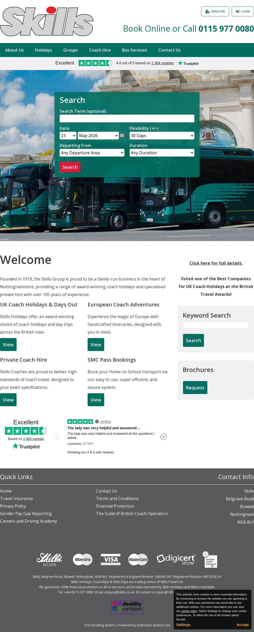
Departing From (75, 145)
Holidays (43, 50)
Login (245, 11)
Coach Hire (100, 50)
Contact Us (169, 50)
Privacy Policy (13, 506)
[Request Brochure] (195, 388)
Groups (70, 50)
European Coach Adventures (123, 304)
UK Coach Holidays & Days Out (38, 304)
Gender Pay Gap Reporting (26, 513)
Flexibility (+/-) (144, 128)
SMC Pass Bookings (112, 359)
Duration (138, 145)
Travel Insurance (16, 498)
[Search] (127, 118)
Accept (243, 625)
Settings (183, 625)
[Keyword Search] (216, 325)
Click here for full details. (216, 263)
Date (64, 128)
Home (6, 491)
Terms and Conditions (117, 498)
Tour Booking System (99, 625)
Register (218, 11)
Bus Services (134, 50)
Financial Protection (115, 506)
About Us (14, 50)
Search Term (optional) (83, 111)
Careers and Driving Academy (28, 521)
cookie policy (189, 611)
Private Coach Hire (23, 359)
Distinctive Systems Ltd (153, 625)
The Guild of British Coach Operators (132, 513)
